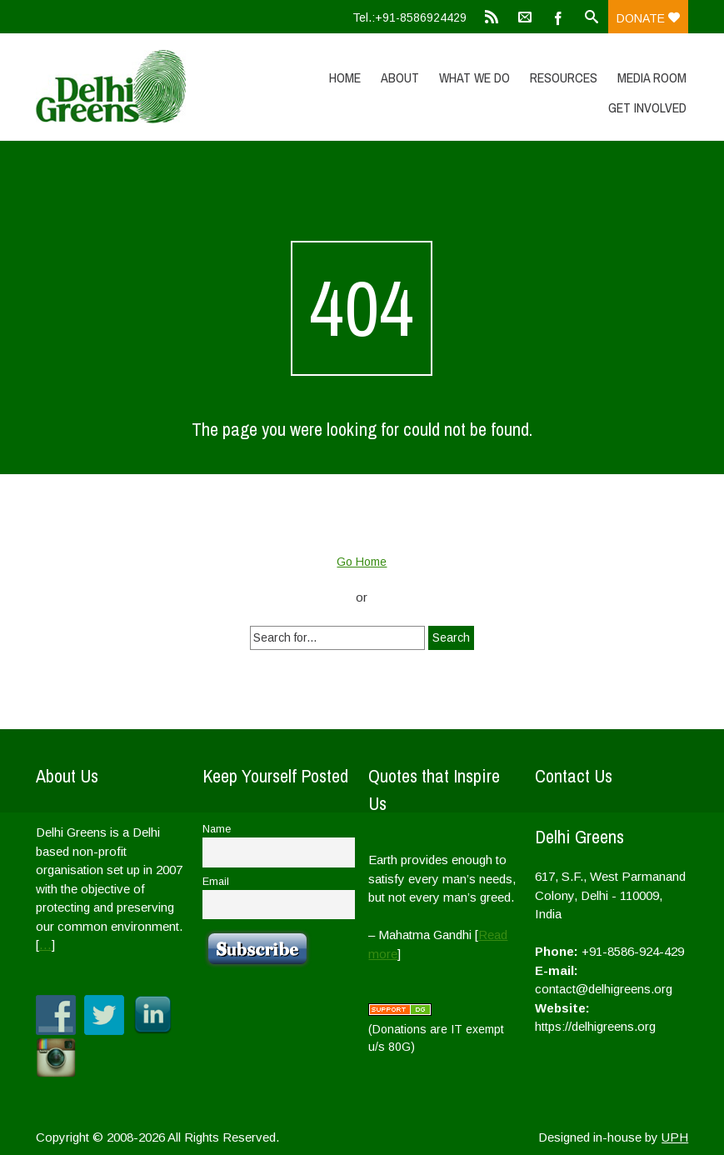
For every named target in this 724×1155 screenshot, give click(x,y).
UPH (675, 1137)
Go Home (362, 561)
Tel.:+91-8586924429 (409, 17)
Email (215, 882)
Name (216, 829)
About (400, 77)
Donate (648, 18)
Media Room (652, 77)
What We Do (474, 77)
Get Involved (647, 107)
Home (345, 77)
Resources (563, 77)
